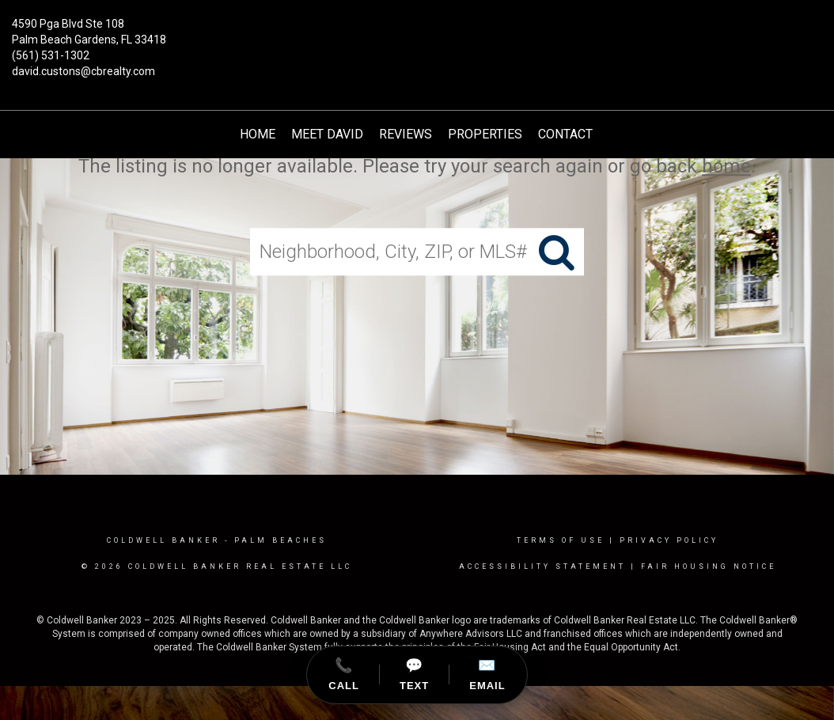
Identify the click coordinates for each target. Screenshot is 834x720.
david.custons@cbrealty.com (83, 71)
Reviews (405, 134)
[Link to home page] (417, 35)
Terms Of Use (561, 540)
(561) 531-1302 (50, 55)
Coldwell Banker (163, 540)
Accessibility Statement (542, 566)
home (726, 166)
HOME (257, 134)
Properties (485, 134)
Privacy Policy (669, 540)
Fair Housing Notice (708, 566)
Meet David (327, 134)
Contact (565, 134)
